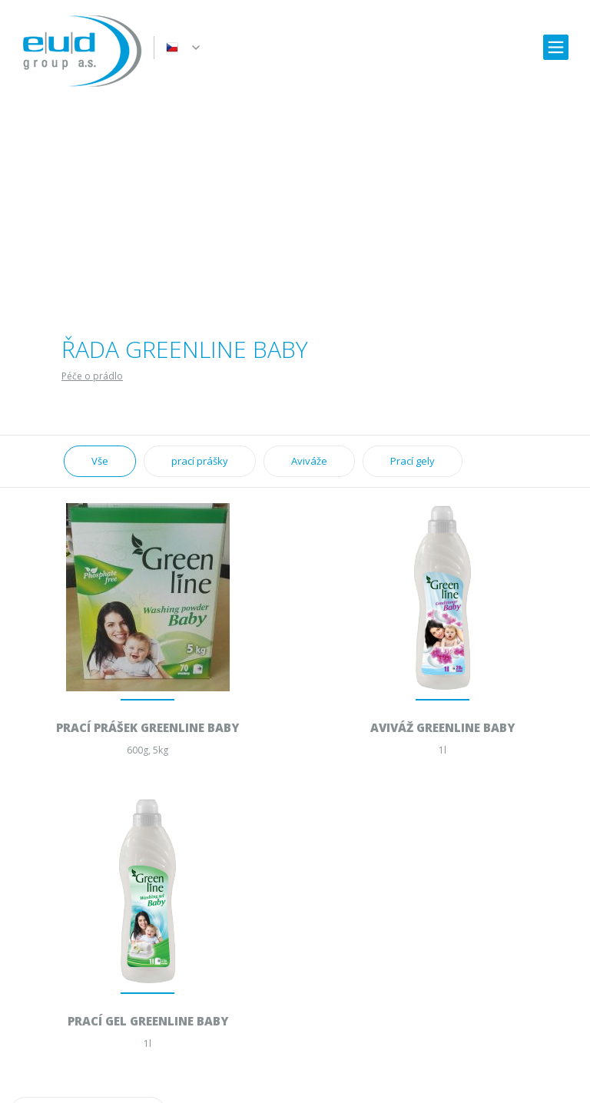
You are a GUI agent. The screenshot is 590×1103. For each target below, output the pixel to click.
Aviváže (309, 461)
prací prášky (199, 461)
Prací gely (412, 461)
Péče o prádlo (92, 376)
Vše (99, 461)
